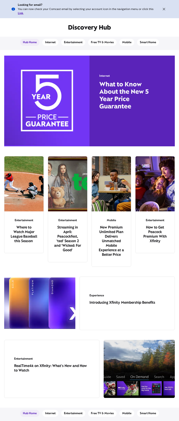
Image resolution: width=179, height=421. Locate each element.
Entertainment (73, 42)
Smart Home (148, 42)
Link (20, 13)
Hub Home (30, 42)
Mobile (126, 42)
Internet (50, 42)
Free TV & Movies (102, 42)
